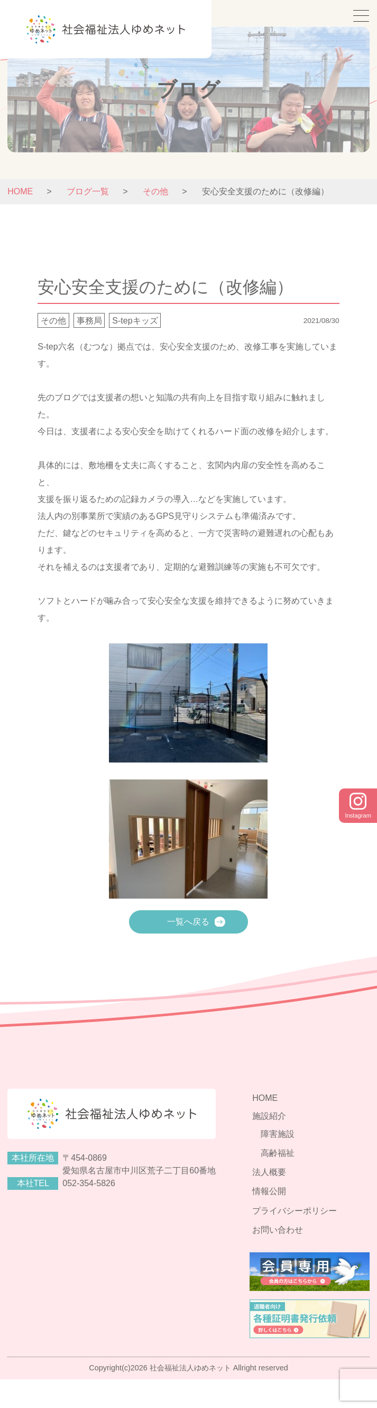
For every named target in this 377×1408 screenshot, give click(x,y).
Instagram (356, 806)
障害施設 (292, 1169)
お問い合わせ (291, 1254)
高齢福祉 (292, 1186)
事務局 (89, 320)
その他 (53, 320)
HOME (20, 191)
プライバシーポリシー (308, 1237)
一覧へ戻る (188, 921)
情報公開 (283, 1220)
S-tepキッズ (135, 320)
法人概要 (283, 1203)
